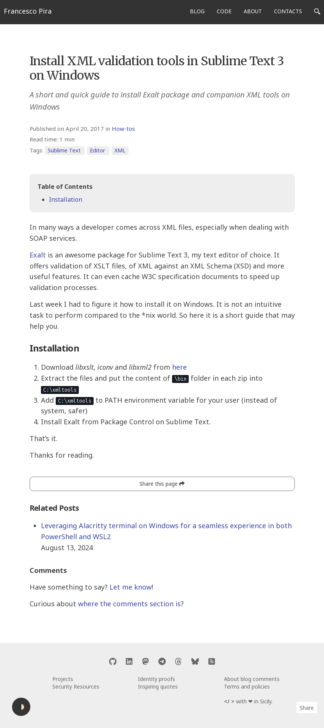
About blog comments (252, 678)
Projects (62, 678)
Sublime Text (64, 150)
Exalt (38, 254)
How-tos (123, 128)
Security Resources (75, 686)
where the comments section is (129, 603)
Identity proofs (156, 678)
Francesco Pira (28, 11)
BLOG (197, 11)
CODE (224, 11)
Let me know (131, 587)
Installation (65, 199)
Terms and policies (247, 686)
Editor (97, 150)
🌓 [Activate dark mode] (21, 707)
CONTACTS (288, 11)
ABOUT (253, 11)
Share (307, 707)
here (179, 367)
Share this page (162, 483)
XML (119, 150)
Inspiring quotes (158, 686)
